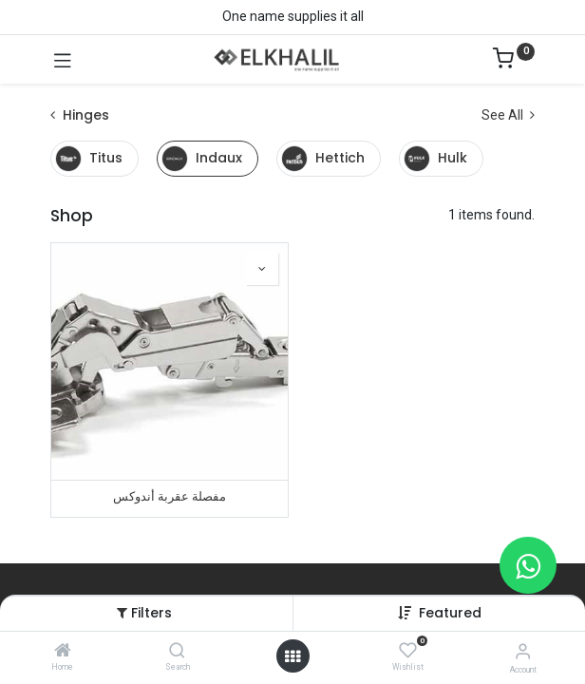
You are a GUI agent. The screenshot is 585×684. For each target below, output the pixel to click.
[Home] (62, 651)
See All (508, 115)
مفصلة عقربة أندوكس (169, 496)
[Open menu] (292, 656)
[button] (450, 613)
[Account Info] (523, 651)
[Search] (177, 651)
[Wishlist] (408, 650)
